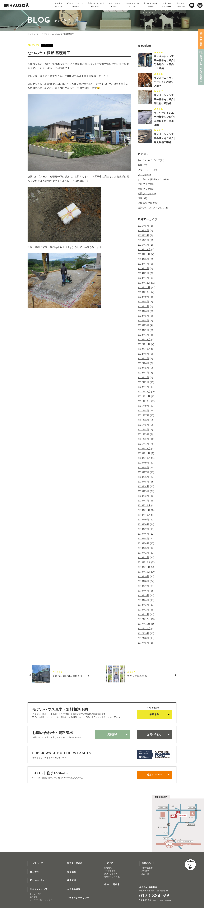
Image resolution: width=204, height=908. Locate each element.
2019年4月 (143, 543)
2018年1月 (143, 614)
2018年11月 (144, 566)
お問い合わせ (154, 734)
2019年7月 (143, 529)
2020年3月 (143, 491)
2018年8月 (143, 581)
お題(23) (142, 165)
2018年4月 (143, 600)
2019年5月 (143, 538)
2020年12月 (144, 448)
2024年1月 (143, 278)
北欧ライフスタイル (112, 877)
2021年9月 (143, 405)
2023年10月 (144, 292)
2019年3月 (143, 548)
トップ (30, 34)
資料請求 (112, 734)
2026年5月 (143, 226)
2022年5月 (143, 368)
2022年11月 (144, 344)
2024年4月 (143, 263)
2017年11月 (144, 623)
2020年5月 (143, 481)
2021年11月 (144, 396)
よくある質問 (73, 889)
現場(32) (142, 198)
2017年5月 (143, 642)
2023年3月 (143, 325)
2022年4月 (143, 372)
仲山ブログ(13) (146, 184)
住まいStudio (154, 774)
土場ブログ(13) (146, 188)
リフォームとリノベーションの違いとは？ (164, 82)
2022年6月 (143, 363)
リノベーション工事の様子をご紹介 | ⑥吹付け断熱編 (164, 99)
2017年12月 (144, 619)
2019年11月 (144, 510)
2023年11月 (144, 287)
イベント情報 (110, 871)
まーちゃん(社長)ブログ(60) (153, 179)
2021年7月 (143, 415)
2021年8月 (143, 410)
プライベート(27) (147, 170)
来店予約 (154, 714)
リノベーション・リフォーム (42, 900)
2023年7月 (143, 306)
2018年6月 (143, 590)
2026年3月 (143, 235)
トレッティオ (35, 894)
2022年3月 (143, 377)
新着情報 (108, 868)
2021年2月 (143, 439)
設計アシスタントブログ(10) (153, 207)
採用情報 (71, 880)
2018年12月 (144, 562)
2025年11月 (144, 254)
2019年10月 (144, 514)
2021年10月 (144, 401)
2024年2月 (143, 273)
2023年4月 (143, 320)
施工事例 (34, 871)
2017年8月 (143, 638)
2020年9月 (143, 462)
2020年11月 (144, 453)
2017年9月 (143, 633)
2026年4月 (143, 230)
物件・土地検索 (112, 884)
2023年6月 (143, 311)
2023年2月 (143, 330)
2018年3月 (143, 604)
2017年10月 (144, 628)
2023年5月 (143, 316)
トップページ (36, 863)
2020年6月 (143, 477)
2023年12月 (144, 282)
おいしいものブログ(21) (151, 160)
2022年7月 (143, 358)
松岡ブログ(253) (147, 193)
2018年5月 (143, 595)
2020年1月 (143, 500)
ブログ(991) (144, 174)
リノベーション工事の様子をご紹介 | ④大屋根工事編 (164, 138)
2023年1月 (143, 334)
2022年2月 (143, 382)
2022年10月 (144, 349)
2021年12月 (144, 391)
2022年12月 (144, 339)
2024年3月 (143, 268)
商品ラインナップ (38, 889)
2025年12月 (144, 249)
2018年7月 (143, 585)
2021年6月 (143, 420)
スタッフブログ (43, 34)
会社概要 (71, 871)
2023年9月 (143, 297)
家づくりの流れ (75, 863)
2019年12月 (144, 505)
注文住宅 (33, 896)
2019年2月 (143, 552)
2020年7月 (143, 472)
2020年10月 (144, 458)
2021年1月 (143, 443)
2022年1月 (143, 387)
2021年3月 (143, 434)
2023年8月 (143, 301)
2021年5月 (143, 424)
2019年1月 (143, 557)
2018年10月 (144, 571)
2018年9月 (143, 576)
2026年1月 (143, 245)
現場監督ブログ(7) (148, 203)
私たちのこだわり (38, 880)
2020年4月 (143, 486)
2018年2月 (143, 609)
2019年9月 (143, 519)
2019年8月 (143, 524)
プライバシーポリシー (78, 897)
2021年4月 (143, 429)
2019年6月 (143, 533)
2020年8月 (143, 467)
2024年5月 (143, 259)
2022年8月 (143, 353)
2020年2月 (143, 496)
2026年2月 (143, 240)
